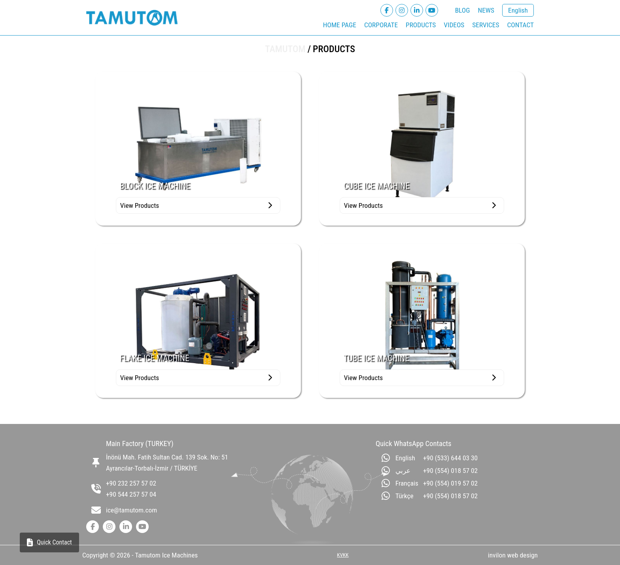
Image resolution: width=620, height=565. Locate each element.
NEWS (486, 10)
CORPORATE (381, 25)
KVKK (342, 555)
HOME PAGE (339, 25)
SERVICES (485, 25)
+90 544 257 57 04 (131, 494)
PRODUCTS (421, 25)
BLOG (462, 10)
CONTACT (520, 25)
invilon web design (513, 555)
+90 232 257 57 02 (131, 483)
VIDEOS (454, 25)
